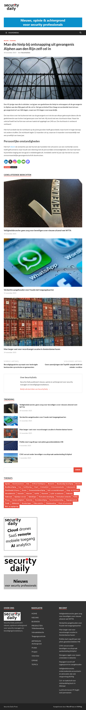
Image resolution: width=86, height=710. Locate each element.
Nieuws (6, 40)
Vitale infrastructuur (65, 503)
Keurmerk (45, 493)
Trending (13, 40)
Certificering (27, 487)
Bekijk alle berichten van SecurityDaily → (35, 389)
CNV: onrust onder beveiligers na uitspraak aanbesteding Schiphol (45, 454)
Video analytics (38, 503)
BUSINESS (36, 621)
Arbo (27, 484)
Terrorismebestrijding (56, 500)
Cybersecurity (70, 487)
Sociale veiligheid (18, 500)
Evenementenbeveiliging (37, 490)
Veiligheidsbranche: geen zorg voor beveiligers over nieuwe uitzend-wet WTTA (37, 230)
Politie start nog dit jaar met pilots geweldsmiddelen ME (41, 442)
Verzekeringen (26, 503)
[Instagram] (15, 162)
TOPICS (35, 664)
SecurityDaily (25, 52)
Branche (78, 484)
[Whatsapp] (19, 162)
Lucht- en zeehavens (57, 493)
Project (34, 652)
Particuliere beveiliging (46, 497)
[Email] (23, 162)
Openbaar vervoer (20, 497)
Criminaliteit (44, 487)
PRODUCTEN (37, 625)
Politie (75, 497)
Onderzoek (8, 497)
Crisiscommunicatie (57, 487)
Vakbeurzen (15, 503)
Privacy (7, 500)
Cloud (36, 487)
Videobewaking (51, 503)
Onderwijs (69, 493)
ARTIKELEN (36, 641)
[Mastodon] (28, 162)
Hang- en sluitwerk (72, 490)
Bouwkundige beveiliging (65, 484)
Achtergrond (37, 644)
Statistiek (29, 500)
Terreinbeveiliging (41, 500)
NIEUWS (35, 617)
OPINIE (35, 660)
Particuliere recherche (63, 497)
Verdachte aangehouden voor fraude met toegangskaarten (29, 290)
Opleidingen (32, 497)
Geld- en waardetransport (55, 490)
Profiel (34, 648)
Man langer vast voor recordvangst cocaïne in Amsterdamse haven (32, 349)
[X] (10, 162)
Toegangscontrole (71, 500)
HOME (34, 613)
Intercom (29, 493)
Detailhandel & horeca (12, 490)
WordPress (70, 707)
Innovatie (21, 493)
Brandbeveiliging (10, 487)
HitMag (79, 707)
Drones (24, 490)
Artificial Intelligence (39, 484)
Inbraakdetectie (10, 493)
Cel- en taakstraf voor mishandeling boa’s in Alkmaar (67, 683)
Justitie (14, 167)
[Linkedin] (6, 162)
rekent (12, 147)
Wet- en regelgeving (11, 506)
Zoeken (78, 470)
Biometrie (51, 484)
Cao (19, 487)
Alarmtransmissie (18, 484)
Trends (7, 503)
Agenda (7, 484)
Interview (35, 656)
